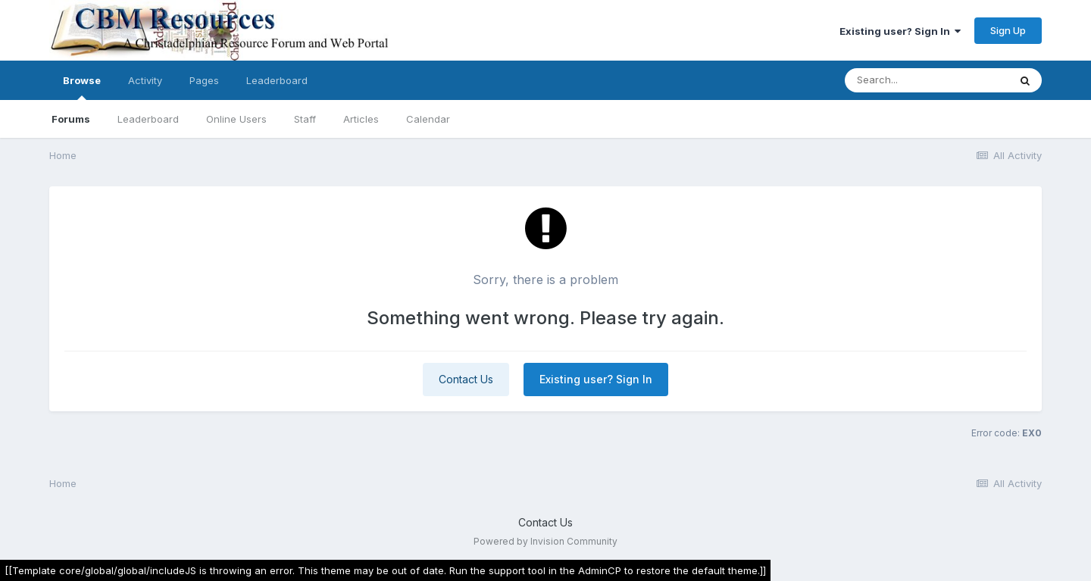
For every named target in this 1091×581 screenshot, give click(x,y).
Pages (204, 80)
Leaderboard (148, 119)
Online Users (236, 119)
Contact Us (466, 379)
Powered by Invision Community (545, 541)
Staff (305, 119)
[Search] (926, 80)
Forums (71, 119)
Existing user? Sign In (900, 31)
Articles (361, 119)
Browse (82, 87)
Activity (145, 80)
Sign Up (1008, 30)
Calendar (428, 119)
